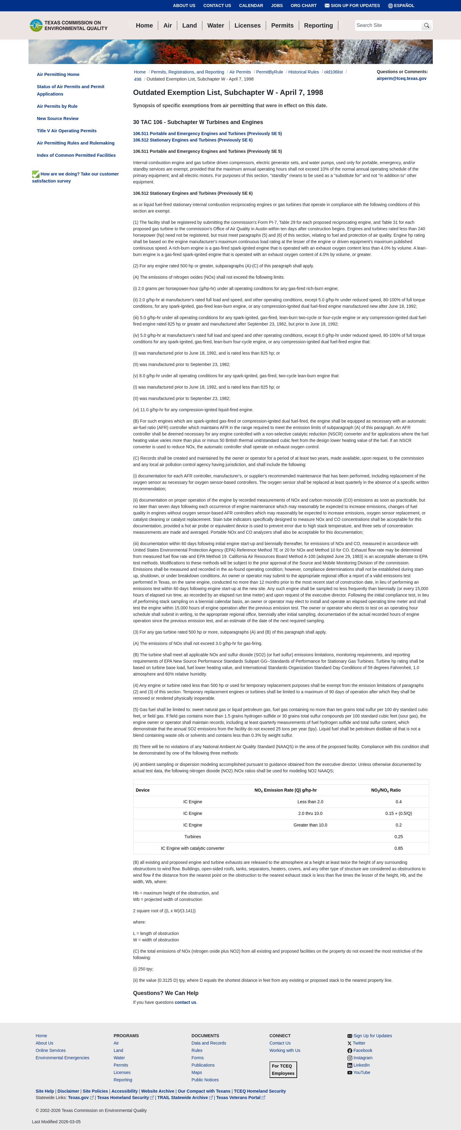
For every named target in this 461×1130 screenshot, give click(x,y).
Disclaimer (68, 1091)
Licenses (122, 1072)
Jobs (277, 5)
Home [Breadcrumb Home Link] (140, 72)
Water (119, 1057)
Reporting (123, 1079)
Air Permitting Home (58, 74)
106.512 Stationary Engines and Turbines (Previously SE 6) (193, 139)
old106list (333, 72)
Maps (196, 1072)
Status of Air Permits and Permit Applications (70, 90)
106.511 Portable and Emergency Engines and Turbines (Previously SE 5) (207, 133)
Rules (196, 1050)
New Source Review (58, 118)
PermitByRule (269, 72)
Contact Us (217, 5)
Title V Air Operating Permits (67, 130)
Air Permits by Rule (57, 106)
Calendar (251, 5)
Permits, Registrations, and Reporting (187, 72)
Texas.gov (81, 1097)
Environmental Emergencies (62, 1057)
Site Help (45, 1091)
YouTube (361, 1072)
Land (118, 1050)
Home (41, 1035)
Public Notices (205, 1079)
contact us (185, 1002)
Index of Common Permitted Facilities (76, 155)
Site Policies (95, 1091)
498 (138, 79)
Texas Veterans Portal (240, 1097)
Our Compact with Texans (204, 1091)
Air (116, 1043)
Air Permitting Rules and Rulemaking (76, 143)
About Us (184, 5)
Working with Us (285, 1050)
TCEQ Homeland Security (260, 1091)
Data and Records (208, 1043)
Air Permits (240, 72)
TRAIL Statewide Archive (185, 1097)
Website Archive (157, 1091)
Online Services (51, 1050)
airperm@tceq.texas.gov (401, 78)
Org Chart (304, 5)
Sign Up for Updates (352, 5)
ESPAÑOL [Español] (401, 5)
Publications (203, 1065)
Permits (121, 1065)
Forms (197, 1057)
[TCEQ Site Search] (426, 25)
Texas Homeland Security (126, 1097)
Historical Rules (303, 72)
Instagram (362, 1057)
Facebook (362, 1050)
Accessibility (125, 1091)
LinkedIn (361, 1065)
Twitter (359, 1043)
